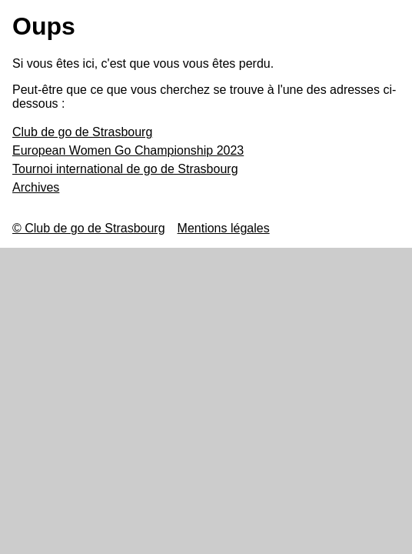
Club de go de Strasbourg (82, 131)
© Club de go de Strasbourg (88, 228)
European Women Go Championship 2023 (128, 150)
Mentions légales (224, 228)
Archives (35, 187)
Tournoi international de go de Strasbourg (125, 168)
